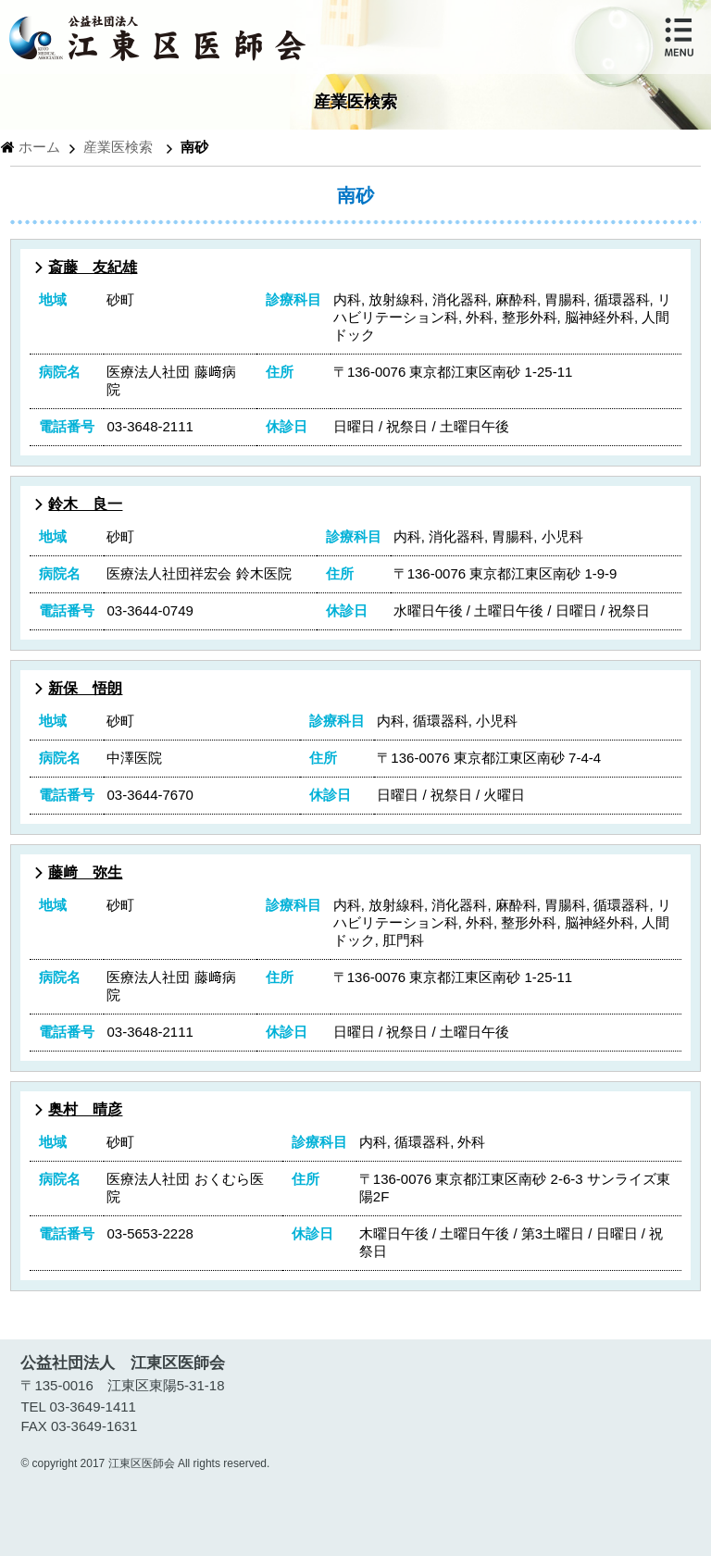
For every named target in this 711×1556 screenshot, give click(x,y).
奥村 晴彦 (85, 1109)
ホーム (39, 147)
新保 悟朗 (85, 688)
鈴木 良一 (85, 504)
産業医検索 (118, 147)
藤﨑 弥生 (85, 872)
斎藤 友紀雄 (92, 267)
